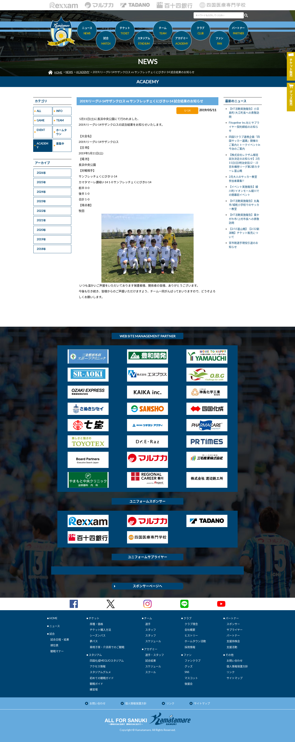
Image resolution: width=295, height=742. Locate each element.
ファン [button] (219, 41)
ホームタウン (61, 132)
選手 (148, 624)
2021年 (41, 220)
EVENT (41, 130)
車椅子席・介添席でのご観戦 (107, 647)
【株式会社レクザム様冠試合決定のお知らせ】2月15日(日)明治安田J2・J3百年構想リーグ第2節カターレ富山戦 (244, 162)
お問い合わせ (235, 660)
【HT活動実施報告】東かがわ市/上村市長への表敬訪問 (244, 218)
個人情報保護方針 (237, 666)
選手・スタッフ (154, 654)
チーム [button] (162, 31)
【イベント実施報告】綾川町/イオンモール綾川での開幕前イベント (244, 190)
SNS (187, 672)
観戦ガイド (96, 683)
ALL (39, 111)
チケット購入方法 (100, 629)
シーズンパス (98, 635)
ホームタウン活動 (195, 641)
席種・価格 (96, 624)
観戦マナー (57, 651)
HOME (58, 72)
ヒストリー (191, 635)
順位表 (54, 645)
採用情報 (190, 647)
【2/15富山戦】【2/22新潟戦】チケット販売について (244, 232)
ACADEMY (82, 72)
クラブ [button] (200, 31)
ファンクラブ (193, 660)
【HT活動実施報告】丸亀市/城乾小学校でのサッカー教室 (244, 204)
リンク (231, 672)
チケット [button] (125, 31)
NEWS (69, 72)
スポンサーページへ (147, 586)
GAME (40, 120)
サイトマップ (235, 678)
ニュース (87, 31)
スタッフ (150, 629)
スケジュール (153, 641)
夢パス (94, 641)
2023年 (41, 201)
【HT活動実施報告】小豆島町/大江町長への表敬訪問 (244, 112)
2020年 (41, 230)
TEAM (60, 120)
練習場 (94, 689)
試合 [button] (105, 41)
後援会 (189, 683)
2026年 (41, 172)
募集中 (60, 143)
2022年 (41, 210)
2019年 (41, 239)
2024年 (41, 191)
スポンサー (233, 624)
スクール (150, 672)
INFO (59, 111)
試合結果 (150, 660)
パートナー (233, 635)
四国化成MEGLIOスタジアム (107, 660)
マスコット (191, 678)
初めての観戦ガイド (102, 678)
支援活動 (232, 647)
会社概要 (190, 629)
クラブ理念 (191, 624)
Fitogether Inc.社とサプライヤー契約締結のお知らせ (244, 126)
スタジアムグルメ (100, 672)
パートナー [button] (238, 31)
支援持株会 (233, 641)
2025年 (41, 182)
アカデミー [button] (181, 41)
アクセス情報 (98, 666)
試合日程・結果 (59, 639)
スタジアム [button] (143, 41)
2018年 (41, 249)
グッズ (189, 666)
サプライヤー (235, 629)
